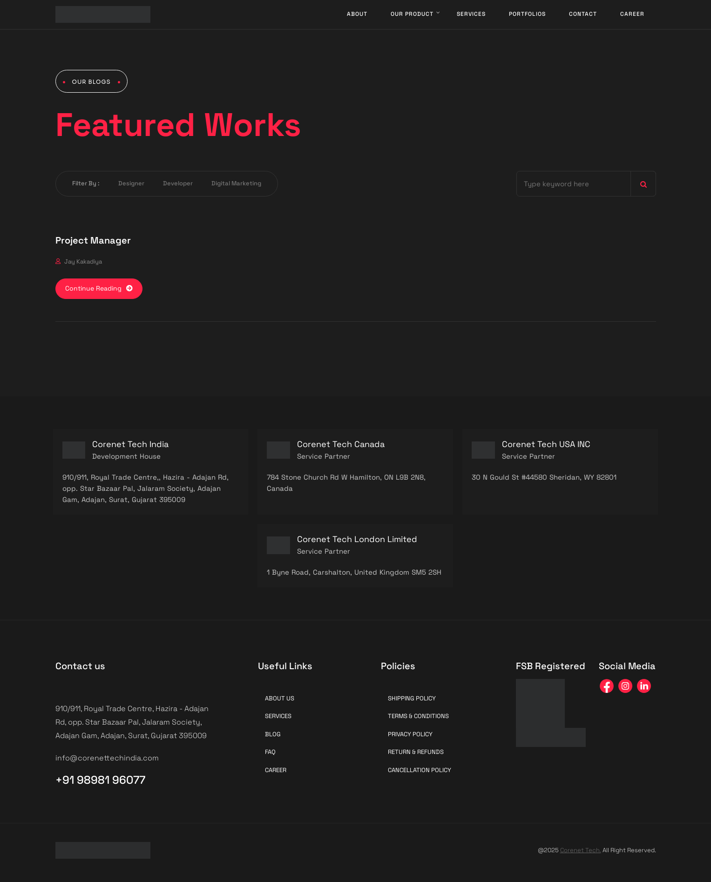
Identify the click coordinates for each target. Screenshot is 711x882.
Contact (583, 14)
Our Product (412, 14)
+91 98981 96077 (100, 780)
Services (471, 14)
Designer (131, 183)
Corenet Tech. (580, 850)
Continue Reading (99, 288)
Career (632, 14)
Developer (178, 183)
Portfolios (527, 14)
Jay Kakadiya (83, 261)
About (357, 14)
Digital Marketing (236, 183)
